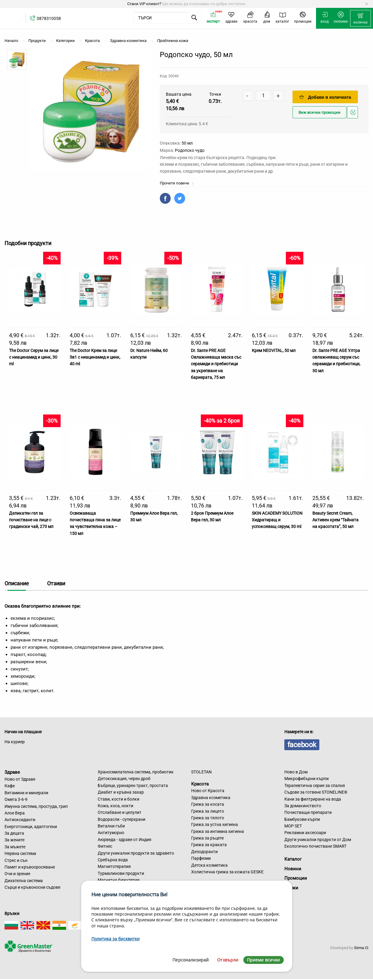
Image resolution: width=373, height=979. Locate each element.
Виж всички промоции (319, 112)
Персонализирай (190, 960)
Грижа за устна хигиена (214, 824)
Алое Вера (15, 813)
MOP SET (293, 826)
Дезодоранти (204, 851)
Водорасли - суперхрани (121, 819)
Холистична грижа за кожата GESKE (227, 871)
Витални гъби (111, 826)
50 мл (187, 143)
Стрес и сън (16, 860)
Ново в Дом (296, 771)
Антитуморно (111, 832)
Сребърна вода (113, 859)
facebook (301, 745)
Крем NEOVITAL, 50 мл (274, 350)
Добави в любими (353, 114)
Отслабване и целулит (119, 812)
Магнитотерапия (114, 866)
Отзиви (56, 583)
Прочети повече (177, 183)
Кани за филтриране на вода (312, 799)
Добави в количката (325, 97)
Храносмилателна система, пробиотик (136, 771)
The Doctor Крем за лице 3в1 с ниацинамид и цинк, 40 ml (95, 357)
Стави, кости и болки (118, 799)
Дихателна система (24, 880)
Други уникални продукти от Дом (317, 839)
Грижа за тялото (207, 817)
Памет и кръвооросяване (30, 867)
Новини (292, 869)
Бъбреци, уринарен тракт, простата (133, 785)
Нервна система (20, 853)
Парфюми (201, 858)
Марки (291, 888)
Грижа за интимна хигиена (217, 831)
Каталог (293, 859)
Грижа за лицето (207, 811)
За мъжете (15, 846)
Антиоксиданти (20, 819)
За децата (14, 833)
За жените (14, 839)
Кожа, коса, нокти (115, 805)
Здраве (12, 772)
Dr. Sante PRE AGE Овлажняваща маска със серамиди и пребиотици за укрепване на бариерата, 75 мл (216, 364)
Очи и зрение (17, 873)
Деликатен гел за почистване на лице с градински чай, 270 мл (31, 520)
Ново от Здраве (20, 779)
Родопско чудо (189, 150)
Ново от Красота (207, 790)
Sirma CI (361, 947)
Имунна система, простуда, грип (36, 806)
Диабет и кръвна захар (121, 792)
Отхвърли (227, 960)
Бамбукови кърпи (302, 819)
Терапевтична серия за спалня (314, 785)
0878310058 (49, 18)
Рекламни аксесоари (305, 832)
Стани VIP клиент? (144, 4)
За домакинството (302, 805)
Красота (200, 783)
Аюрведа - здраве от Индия (124, 839)
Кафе (10, 785)
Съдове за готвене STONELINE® (315, 792)
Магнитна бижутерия (119, 880)
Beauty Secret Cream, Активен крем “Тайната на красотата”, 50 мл (335, 520)
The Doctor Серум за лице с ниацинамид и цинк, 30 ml (33, 357)
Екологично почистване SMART (315, 846)
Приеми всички (263, 960)
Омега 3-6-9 (16, 799)
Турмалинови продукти (121, 873)
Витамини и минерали (26, 792)
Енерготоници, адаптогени (31, 826)
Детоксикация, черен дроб (124, 778)
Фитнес (105, 846)
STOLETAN (201, 771)
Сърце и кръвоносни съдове (32, 887)
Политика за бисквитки (115, 939)
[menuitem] (360, 18)
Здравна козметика (210, 797)
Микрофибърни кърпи (306, 778)
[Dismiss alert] (366, 4)
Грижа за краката (209, 844)
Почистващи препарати (308, 812)
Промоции (295, 878)
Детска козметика (209, 865)
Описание (17, 583)
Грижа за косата (207, 804)
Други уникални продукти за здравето (136, 853)
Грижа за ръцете (207, 838)
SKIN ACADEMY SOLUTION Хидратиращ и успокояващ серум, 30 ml (277, 520)
